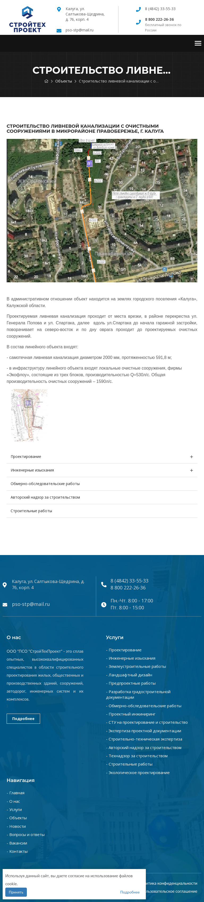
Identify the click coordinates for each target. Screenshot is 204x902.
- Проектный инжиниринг (130, 714)
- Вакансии (17, 843)
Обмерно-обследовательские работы (45, 483)
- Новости (16, 826)
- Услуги (14, 809)
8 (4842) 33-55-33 (160, 8)
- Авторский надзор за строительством (143, 747)
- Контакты (17, 851)
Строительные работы (31, 510)
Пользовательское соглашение (169, 891)
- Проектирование (124, 649)
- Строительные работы (129, 764)
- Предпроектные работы (131, 683)
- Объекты (17, 817)
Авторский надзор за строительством (45, 497)
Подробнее (23, 718)
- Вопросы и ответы (26, 834)
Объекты (63, 81)
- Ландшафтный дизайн (129, 674)
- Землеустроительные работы (136, 666)
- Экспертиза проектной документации (143, 730)
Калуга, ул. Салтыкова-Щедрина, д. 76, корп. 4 (85, 14)
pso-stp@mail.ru (80, 29)
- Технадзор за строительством (137, 755)
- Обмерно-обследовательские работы (143, 705)
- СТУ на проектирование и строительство (147, 722)
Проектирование (26, 456)
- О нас (13, 801)
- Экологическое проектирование (138, 772)
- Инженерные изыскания (130, 658)
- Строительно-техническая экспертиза (144, 739)
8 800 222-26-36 (128, 587)
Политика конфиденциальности (167, 883)
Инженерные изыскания (32, 470)
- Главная (15, 792)
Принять (16, 892)
